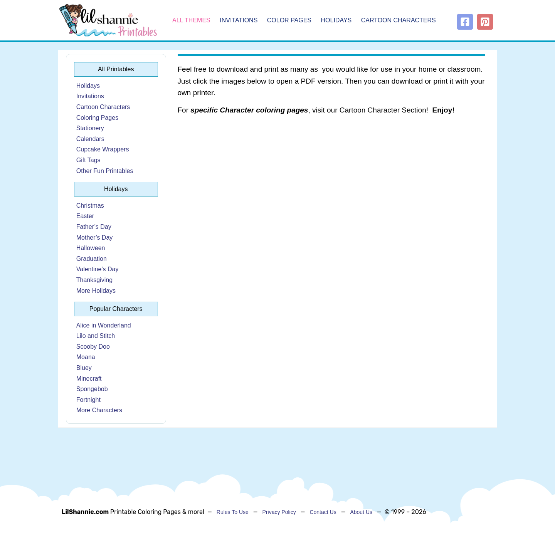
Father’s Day (93, 226)
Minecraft (89, 378)
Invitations (238, 20)
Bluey (84, 367)
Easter (85, 216)
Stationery (90, 128)
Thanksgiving (94, 280)
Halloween (90, 248)
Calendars (90, 139)
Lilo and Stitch (95, 335)
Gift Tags (88, 160)
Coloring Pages (97, 117)
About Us (361, 512)
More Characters (99, 410)
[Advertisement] (331, 183)
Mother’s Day (94, 237)
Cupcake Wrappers (102, 149)
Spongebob (92, 389)
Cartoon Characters (398, 20)
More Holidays (96, 290)
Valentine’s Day (97, 269)
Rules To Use (233, 512)
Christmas (90, 205)
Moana (85, 357)
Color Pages (289, 20)
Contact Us (322, 512)
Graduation (91, 258)
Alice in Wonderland (103, 325)
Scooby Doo (93, 346)
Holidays (336, 20)
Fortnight (88, 399)
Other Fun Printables (104, 171)
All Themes (191, 20)
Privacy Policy (279, 512)
